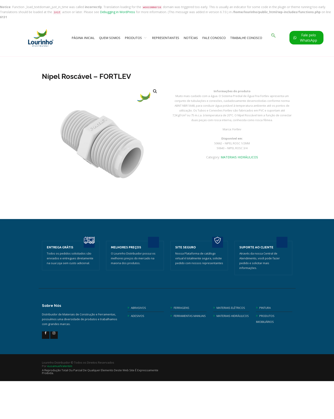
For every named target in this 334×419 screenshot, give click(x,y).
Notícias (191, 38)
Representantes (165, 38)
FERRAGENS (181, 308)
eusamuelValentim (59, 366)
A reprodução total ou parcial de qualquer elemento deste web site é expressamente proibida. (100, 371)
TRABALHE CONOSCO (246, 38)
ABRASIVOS (138, 308)
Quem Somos (109, 38)
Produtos (136, 38)
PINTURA (265, 308)
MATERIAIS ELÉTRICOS (231, 308)
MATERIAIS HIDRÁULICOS (239, 157)
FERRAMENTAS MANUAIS (190, 316)
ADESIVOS (137, 316)
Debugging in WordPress (117, 12)
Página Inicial (83, 38)
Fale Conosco (214, 38)
